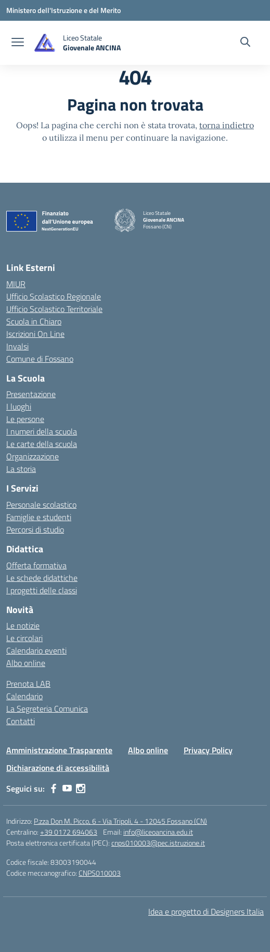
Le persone (25, 419)
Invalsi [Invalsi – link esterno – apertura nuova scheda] (17, 346)
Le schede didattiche (42, 578)
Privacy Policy (208, 750)
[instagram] (80, 788)
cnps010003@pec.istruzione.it (158, 842)
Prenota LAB (28, 683)
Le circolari (24, 638)
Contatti (20, 721)
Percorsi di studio (35, 529)
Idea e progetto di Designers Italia (206, 911)
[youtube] (67, 788)
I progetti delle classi (41, 590)
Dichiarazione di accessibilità (57, 767)
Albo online (25, 663)
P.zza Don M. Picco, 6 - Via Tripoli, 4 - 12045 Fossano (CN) (120, 820)
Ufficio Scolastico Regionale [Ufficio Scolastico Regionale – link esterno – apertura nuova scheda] (53, 296)
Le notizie (23, 625)
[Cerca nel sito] (245, 43)
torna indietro (226, 125)
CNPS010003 (100, 872)
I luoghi (18, 406)
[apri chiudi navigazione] (17, 43)
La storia (21, 469)
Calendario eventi (36, 650)
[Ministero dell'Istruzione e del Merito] (63, 10)
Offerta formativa (36, 565)
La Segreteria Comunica (47, 708)
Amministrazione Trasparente (59, 750)
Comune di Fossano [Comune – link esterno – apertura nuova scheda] (39, 358)
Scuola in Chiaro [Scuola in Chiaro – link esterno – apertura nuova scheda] (33, 321)
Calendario (24, 696)
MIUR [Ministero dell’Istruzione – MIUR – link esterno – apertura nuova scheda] (15, 284)
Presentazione (31, 394)
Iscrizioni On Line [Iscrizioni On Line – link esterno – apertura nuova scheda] (35, 334)
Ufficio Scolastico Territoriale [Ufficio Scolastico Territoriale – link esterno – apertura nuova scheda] (54, 309)
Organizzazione (32, 456)
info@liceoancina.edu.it (158, 831)
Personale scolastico (41, 504)
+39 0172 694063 (68, 831)
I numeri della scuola (41, 431)
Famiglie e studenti (38, 517)
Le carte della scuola (41, 444)
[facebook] (53, 788)
